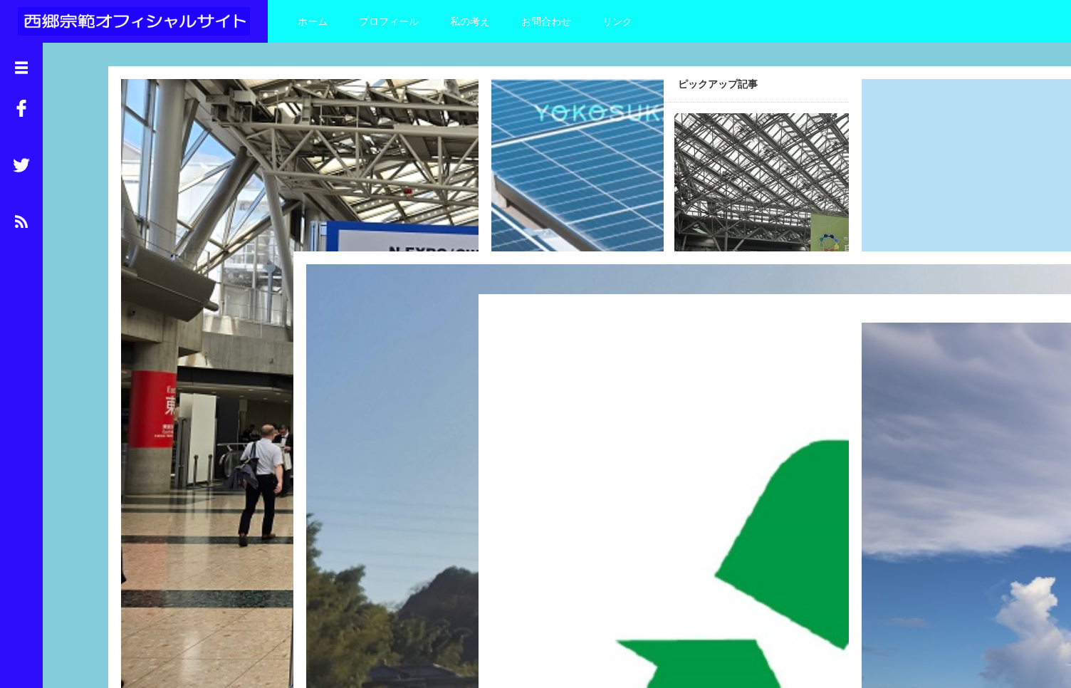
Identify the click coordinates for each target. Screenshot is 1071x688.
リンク (617, 21)
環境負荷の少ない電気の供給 (360, 393)
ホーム (313, 21)
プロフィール (389, 21)
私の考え (470, 21)
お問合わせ (546, 21)
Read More (233, 300)
